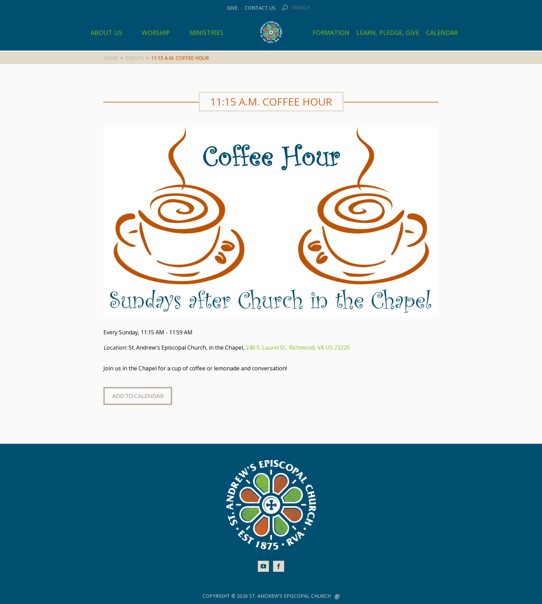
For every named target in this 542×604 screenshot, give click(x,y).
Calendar (442, 32)
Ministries (206, 32)
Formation (330, 32)
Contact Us (260, 8)
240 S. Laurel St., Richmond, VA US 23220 (298, 347)
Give (232, 8)
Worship (156, 32)
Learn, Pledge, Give (387, 32)
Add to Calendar (137, 396)
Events (134, 58)
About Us (106, 32)
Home (110, 58)
